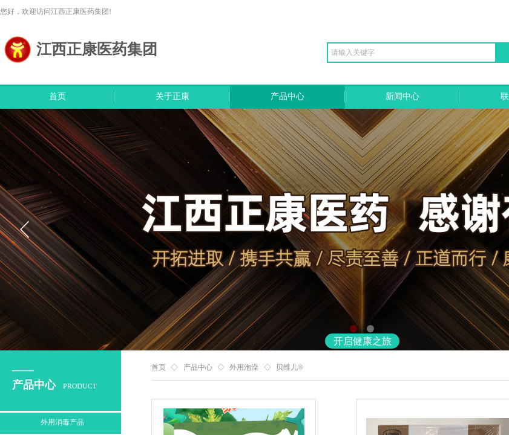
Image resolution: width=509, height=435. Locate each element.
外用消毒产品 (62, 422)
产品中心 (287, 96)
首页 (57, 96)
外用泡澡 (243, 367)
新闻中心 (402, 96)
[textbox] (411, 52)
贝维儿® (289, 367)
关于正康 (172, 96)
